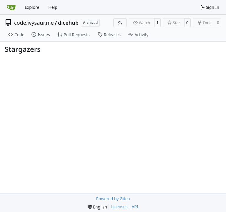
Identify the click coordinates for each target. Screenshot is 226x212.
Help (52, 7)
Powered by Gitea (113, 198)
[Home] (11, 7)
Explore (32, 7)
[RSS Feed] (120, 22)
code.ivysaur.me (34, 23)
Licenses (119, 206)
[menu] (97, 207)
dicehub (68, 23)
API (135, 206)
